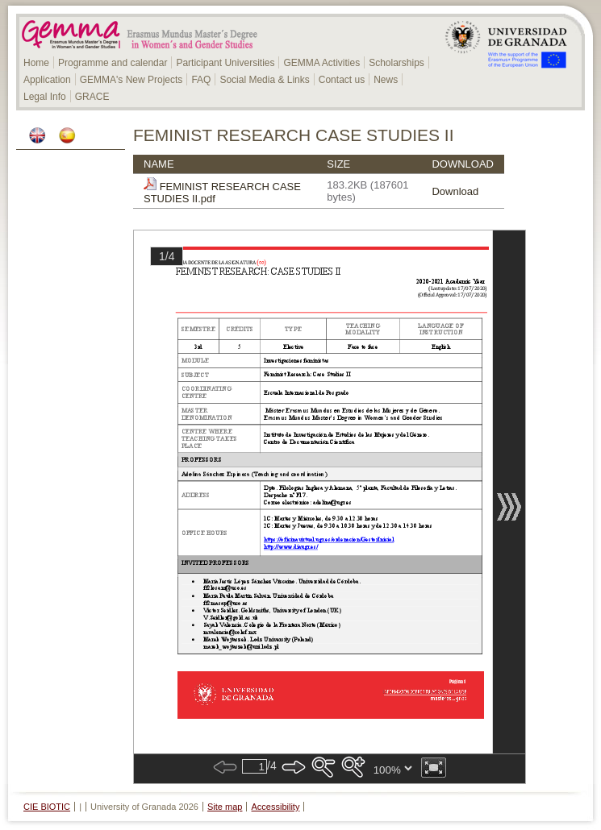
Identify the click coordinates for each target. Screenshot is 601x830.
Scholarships (396, 62)
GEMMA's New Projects (131, 79)
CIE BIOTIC (46, 806)
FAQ (201, 79)
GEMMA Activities (321, 62)
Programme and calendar (112, 62)
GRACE (92, 96)
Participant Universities (225, 62)
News (386, 79)
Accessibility (276, 806)
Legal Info (44, 96)
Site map (224, 806)
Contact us (342, 79)
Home (36, 62)
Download (455, 191)
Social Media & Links (264, 79)
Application (47, 79)
